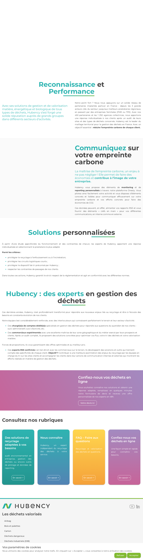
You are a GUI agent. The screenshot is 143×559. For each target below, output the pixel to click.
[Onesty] (15, 7)
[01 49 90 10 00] (92, 7)
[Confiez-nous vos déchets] (125, 7)
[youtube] (132, 506)
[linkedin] (138, 506)
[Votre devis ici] (87, 403)
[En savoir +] (18, 477)
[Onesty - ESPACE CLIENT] (56, 7)
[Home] (7, 6)
